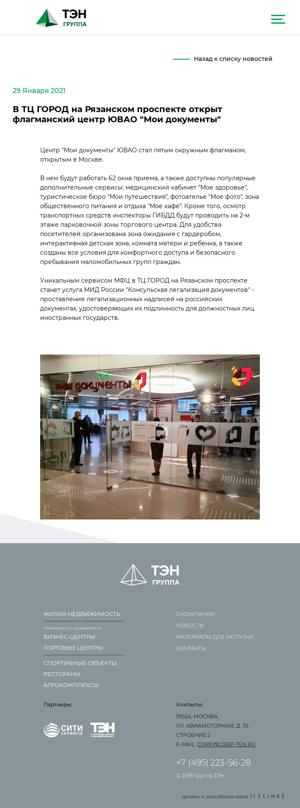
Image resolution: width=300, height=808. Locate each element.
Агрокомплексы (71, 685)
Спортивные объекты (80, 663)
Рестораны (62, 674)
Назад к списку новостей (233, 59)
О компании (195, 614)
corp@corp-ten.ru (226, 744)
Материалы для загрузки (215, 637)
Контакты (191, 648)
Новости (190, 625)
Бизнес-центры (69, 636)
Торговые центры (73, 647)
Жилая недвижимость (82, 613)
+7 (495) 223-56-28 (213, 763)
